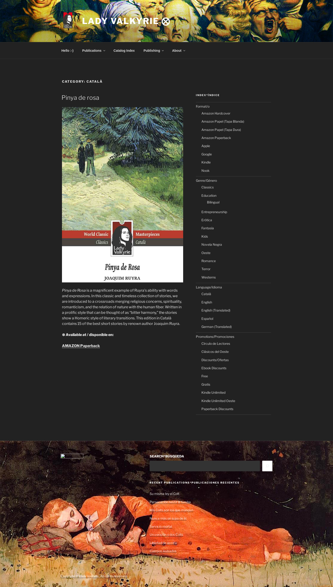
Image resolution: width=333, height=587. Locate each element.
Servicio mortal (161, 526)
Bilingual (213, 202)
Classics (207, 187)
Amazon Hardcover (215, 113)
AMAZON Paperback (81, 346)
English (206, 302)
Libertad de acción (163, 543)
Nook (205, 170)
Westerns (208, 277)
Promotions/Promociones (215, 337)
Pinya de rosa (80, 97)
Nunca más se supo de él (168, 518)
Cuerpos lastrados (163, 551)
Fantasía (207, 228)
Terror (205, 269)
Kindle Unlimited (213, 392)
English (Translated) (215, 310)
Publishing (154, 50)
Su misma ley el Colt (164, 494)
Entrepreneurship (214, 212)
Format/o (203, 106)
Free (204, 376)
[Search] (267, 466)
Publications (94, 50)
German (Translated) (216, 327)
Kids (204, 236)
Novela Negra (211, 244)
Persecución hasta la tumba (170, 502)
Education (208, 195)
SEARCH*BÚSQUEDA (167, 456)
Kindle (206, 162)
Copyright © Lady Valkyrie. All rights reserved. (94, 576)
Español (207, 319)
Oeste (205, 253)
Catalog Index (124, 50)
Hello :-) (68, 50)
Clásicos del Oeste (215, 352)
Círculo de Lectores (215, 343)
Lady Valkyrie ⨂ (126, 21)
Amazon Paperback (216, 138)
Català (206, 294)
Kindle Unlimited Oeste (218, 401)
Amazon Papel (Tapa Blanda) (222, 121)
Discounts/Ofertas (215, 360)
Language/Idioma (209, 287)
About (179, 50)
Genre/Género (206, 180)
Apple (205, 146)
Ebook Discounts (213, 368)
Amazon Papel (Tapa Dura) (221, 130)
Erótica (206, 220)
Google (206, 154)
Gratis (205, 384)
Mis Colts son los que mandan (171, 510)
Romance (208, 261)
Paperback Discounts (217, 409)
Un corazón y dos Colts (166, 534)
